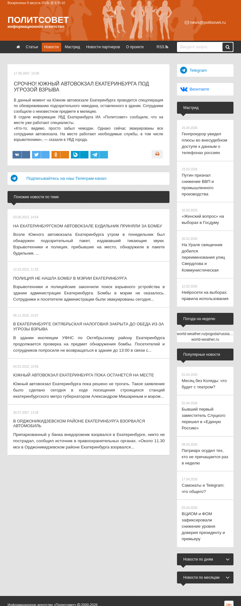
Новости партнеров (103, 47)
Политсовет (38, 20)
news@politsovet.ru (205, 22)
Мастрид (72, 47)
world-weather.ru (205, 312)
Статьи (32, 47)
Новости (51, 47)
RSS (162, 47)
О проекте (135, 47)
